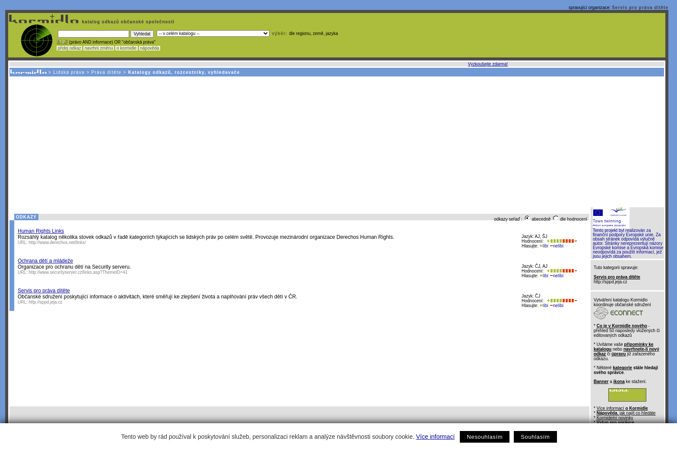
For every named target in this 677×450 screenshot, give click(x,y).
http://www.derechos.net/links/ (57, 242)
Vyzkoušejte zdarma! (488, 64)
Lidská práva (69, 72)
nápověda (150, 48)
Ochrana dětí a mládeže (45, 261)
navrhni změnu (98, 48)
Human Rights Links (41, 231)
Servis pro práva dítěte (640, 7)
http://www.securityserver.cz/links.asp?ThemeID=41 (78, 272)
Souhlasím (535, 437)
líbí (544, 246)
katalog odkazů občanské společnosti (127, 21)
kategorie (622, 367)
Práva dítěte (107, 72)
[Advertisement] (336, 141)
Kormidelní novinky (615, 417)
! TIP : (62, 42)
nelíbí (556, 246)
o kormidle (126, 48)
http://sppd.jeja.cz (46, 302)
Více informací (435, 436)
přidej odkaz (69, 48)
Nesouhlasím (485, 437)
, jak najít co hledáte (626, 413)
